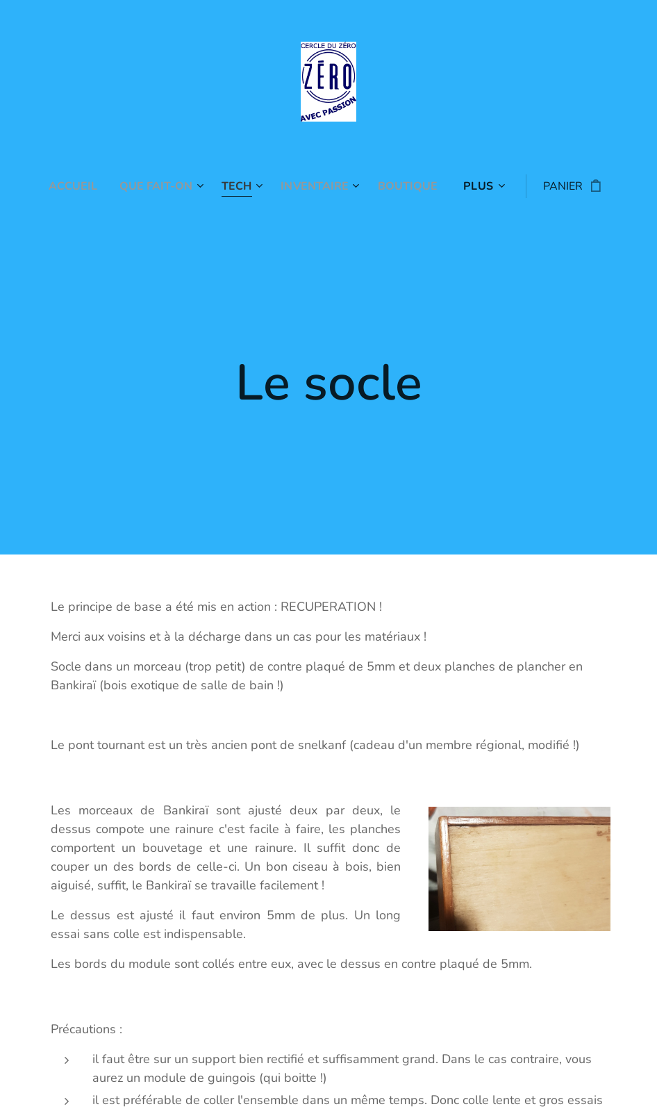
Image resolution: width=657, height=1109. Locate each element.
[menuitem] (69, 186)
